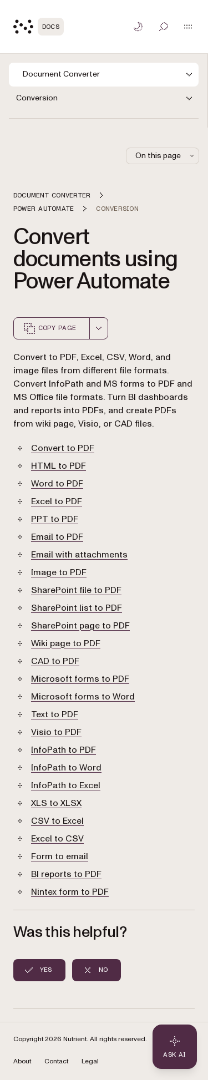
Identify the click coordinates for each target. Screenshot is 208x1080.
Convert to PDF (62, 448)
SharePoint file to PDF (76, 590)
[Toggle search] (164, 27)
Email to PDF (57, 537)
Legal (90, 1061)
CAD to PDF (55, 661)
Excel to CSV (57, 839)
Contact (56, 1061)
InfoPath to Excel (65, 785)
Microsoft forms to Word (83, 697)
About (22, 1061)
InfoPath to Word (66, 768)
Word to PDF (57, 484)
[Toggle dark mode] (138, 27)
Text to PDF (54, 714)
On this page (165, 155)
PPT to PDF (54, 519)
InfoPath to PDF (63, 750)
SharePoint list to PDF (76, 608)
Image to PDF (59, 572)
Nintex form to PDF (70, 892)
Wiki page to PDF (65, 643)
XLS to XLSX (56, 803)
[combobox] (98, 328)
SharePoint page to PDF (80, 626)
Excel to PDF (56, 501)
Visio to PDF (56, 732)
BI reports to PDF (66, 874)
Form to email (59, 856)
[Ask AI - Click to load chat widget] (175, 1047)
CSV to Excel (57, 821)
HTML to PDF (58, 466)
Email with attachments (79, 555)
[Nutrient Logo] (38, 27)
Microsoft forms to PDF (80, 679)
